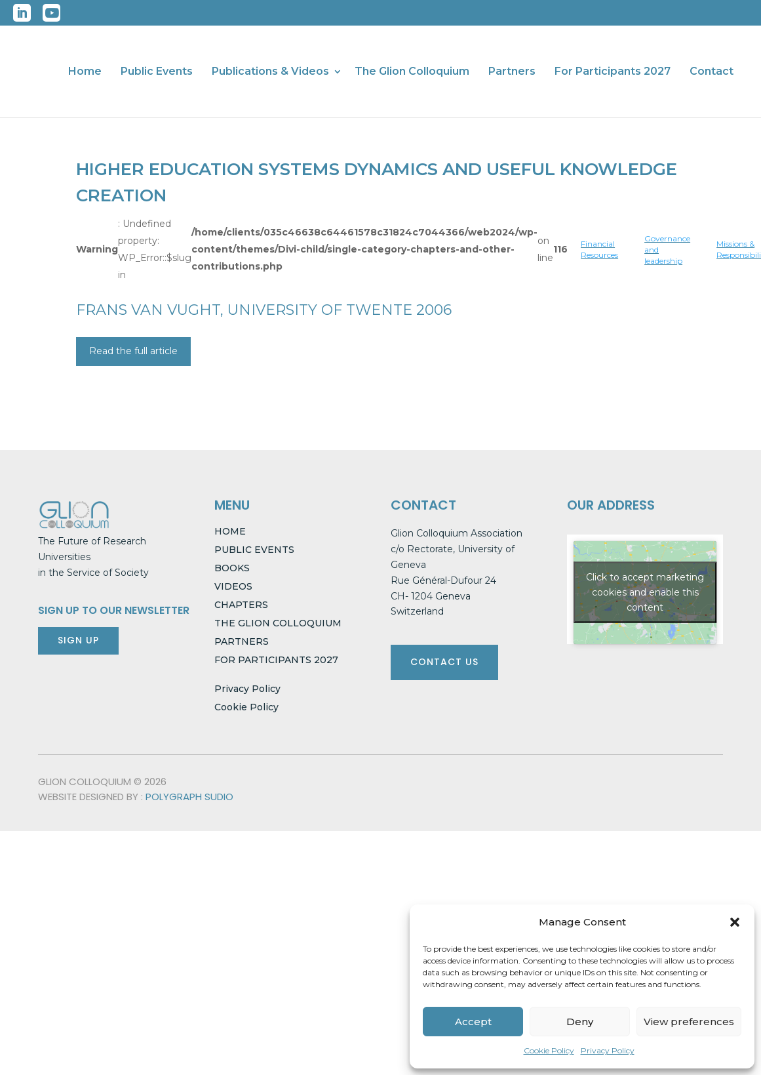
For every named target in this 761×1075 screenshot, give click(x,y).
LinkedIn (22, 13)
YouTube (51, 13)
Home (85, 72)
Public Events (157, 72)
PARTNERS (241, 641)
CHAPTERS (241, 605)
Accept (473, 1021)
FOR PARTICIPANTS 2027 (276, 660)
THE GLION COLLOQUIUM (277, 623)
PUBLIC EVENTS (254, 550)
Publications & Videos (270, 72)
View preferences (689, 1021)
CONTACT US (444, 661)
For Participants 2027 (613, 72)
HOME (230, 531)
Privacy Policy (607, 1050)
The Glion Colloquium (412, 72)
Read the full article (133, 351)
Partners (512, 72)
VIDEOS (233, 586)
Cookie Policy (549, 1050)
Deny (579, 1021)
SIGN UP (78, 640)
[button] (734, 922)
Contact (711, 72)
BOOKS (232, 568)
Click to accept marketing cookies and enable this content (645, 592)
